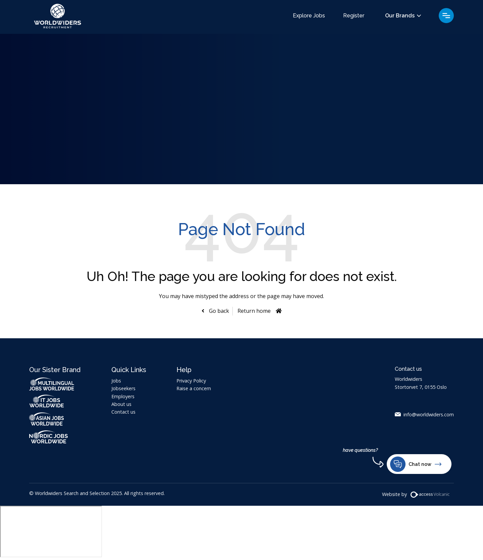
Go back (218, 310)
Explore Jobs (309, 15)
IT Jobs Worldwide (55, 401)
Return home (254, 310)
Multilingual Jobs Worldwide (51, 384)
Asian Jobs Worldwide (55, 419)
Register (353, 15)
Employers (123, 396)
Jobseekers (123, 388)
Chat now (415, 464)
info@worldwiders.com (429, 414)
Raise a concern (193, 388)
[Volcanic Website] (430, 494)
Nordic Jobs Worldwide (55, 436)
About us (121, 404)
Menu (446, 15)
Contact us (123, 412)
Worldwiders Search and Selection (57, 17)
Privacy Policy (191, 380)
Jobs (116, 380)
